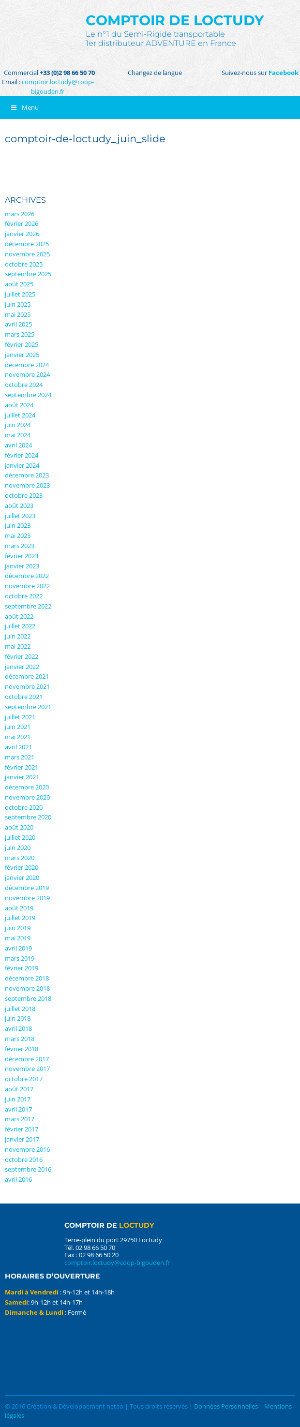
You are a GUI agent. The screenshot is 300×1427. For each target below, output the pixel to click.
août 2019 (19, 908)
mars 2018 (19, 1038)
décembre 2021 (27, 676)
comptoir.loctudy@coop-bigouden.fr (58, 86)
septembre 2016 (28, 1169)
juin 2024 (17, 424)
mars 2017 (19, 1119)
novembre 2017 (27, 1068)
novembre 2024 (27, 374)
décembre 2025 (27, 243)
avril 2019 (18, 948)
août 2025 (19, 284)
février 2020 (21, 867)
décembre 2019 (27, 887)
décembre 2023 (27, 475)
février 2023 (21, 555)
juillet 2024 (20, 415)
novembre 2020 (27, 797)
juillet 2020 (20, 837)
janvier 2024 (22, 465)
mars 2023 (19, 545)
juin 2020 (17, 847)
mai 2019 (17, 938)
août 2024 (19, 405)
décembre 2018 (27, 978)
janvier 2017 (22, 1139)
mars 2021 (19, 757)
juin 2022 (17, 636)
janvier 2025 (22, 354)
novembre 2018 (27, 988)
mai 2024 (17, 435)
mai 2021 (17, 736)
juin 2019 (17, 927)
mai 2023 (17, 535)
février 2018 (21, 1048)
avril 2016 (18, 1179)
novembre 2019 (27, 897)
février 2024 (21, 455)
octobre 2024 (24, 384)
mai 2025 (17, 314)
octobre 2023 (24, 495)
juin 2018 (17, 1018)
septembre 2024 (28, 394)
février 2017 (21, 1129)
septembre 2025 (28, 273)
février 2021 (21, 767)
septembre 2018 (28, 998)
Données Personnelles (226, 1406)
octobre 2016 (24, 1159)
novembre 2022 (27, 585)
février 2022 (21, 656)
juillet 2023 (20, 515)
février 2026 (21, 223)
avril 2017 (18, 1109)
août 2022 (19, 616)
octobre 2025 (24, 264)
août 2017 (19, 1089)
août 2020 (19, 827)
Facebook (284, 72)
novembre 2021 (27, 686)
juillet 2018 (20, 1008)
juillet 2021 (20, 717)
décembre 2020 (27, 787)
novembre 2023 (27, 485)
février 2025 (21, 344)
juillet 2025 (20, 294)
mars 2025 (19, 334)
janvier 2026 (22, 233)
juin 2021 (17, 726)
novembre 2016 (27, 1149)
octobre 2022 (24, 596)
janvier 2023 (22, 566)
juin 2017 (17, 1099)
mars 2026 (19, 213)
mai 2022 (17, 646)
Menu (24, 107)
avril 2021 (18, 747)
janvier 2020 (22, 877)
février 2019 (21, 968)
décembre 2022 (27, 575)
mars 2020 (19, 857)
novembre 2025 (27, 254)
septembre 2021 (28, 706)
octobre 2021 (24, 696)
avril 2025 (18, 324)
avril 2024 (18, 445)
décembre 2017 (27, 1059)
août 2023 (19, 505)
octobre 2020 (24, 807)
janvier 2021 (22, 777)
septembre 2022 (28, 606)
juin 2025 (17, 304)
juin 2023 (17, 525)
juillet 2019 (20, 917)
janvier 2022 (22, 666)
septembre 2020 (28, 817)
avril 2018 (18, 1028)
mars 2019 (19, 958)
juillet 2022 (20, 626)
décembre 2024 (27, 364)
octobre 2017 (24, 1078)
